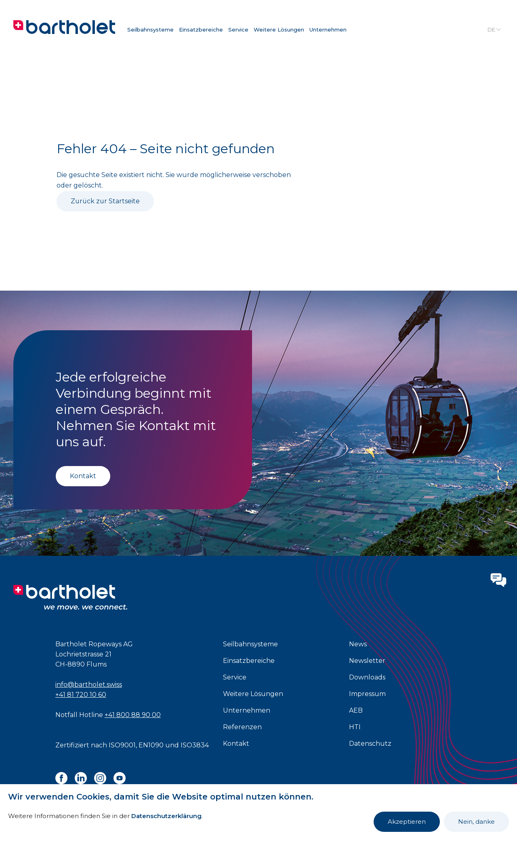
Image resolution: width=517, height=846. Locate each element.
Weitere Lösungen (279, 29)
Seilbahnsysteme (150, 29)
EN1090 (151, 745)
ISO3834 (195, 745)
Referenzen (242, 727)
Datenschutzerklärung (166, 816)
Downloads (367, 677)
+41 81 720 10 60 (80, 694)
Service (238, 29)
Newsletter (367, 661)
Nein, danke (476, 821)
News (358, 644)
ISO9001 (122, 745)
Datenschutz (370, 743)
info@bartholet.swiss (88, 684)
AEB (356, 710)
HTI (355, 727)
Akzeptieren (407, 821)
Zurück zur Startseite (106, 201)
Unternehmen (328, 29)
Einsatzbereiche (201, 29)
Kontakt (83, 476)
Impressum (367, 694)
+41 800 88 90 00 (133, 715)
